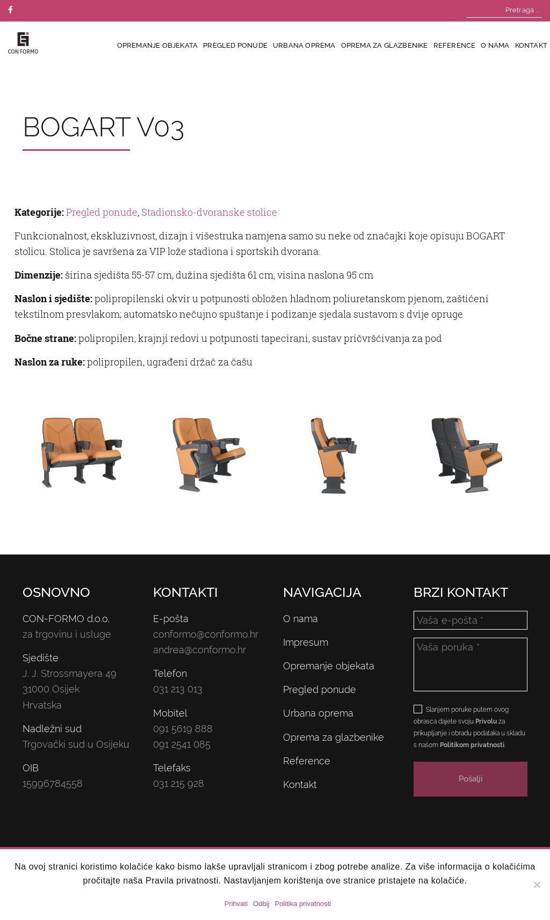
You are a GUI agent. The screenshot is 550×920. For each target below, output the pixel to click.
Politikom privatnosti (472, 745)
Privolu (486, 721)
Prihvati (236, 904)
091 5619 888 (183, 728)
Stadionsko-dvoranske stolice (209, 212)
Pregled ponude (235, 45)
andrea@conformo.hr (199, 649)
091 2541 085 (182, 744)
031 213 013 (177, 689)
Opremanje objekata (157, 45)
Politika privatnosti (302, 904)
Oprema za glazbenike (384, 45)
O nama (495, 45)
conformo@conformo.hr (205, 634)
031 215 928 (178, 783)
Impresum (305, 642)
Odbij (261, 904)
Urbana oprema (304, 45)
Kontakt (531, 45)
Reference (454, 45)
